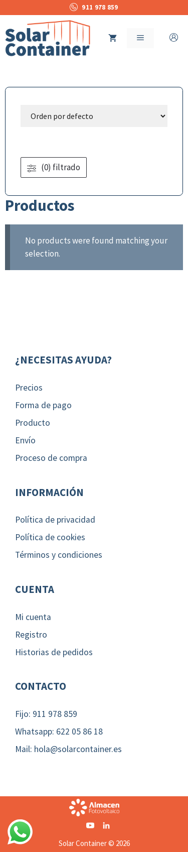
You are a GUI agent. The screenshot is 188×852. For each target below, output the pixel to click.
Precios (29, 387)
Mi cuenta (33, 617)
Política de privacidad (55, 519)
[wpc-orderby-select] (94, 116)
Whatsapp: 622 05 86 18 (59, 731)
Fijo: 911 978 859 (46, 713)
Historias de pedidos (54, 652)
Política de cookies (50, 537)
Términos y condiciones (58, 554)
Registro (31, 634)
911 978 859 (94, 7)
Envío (25, 440)
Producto (32, 422)
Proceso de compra (51, 457)
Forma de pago (43, 405)
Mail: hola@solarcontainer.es (68, 749)
